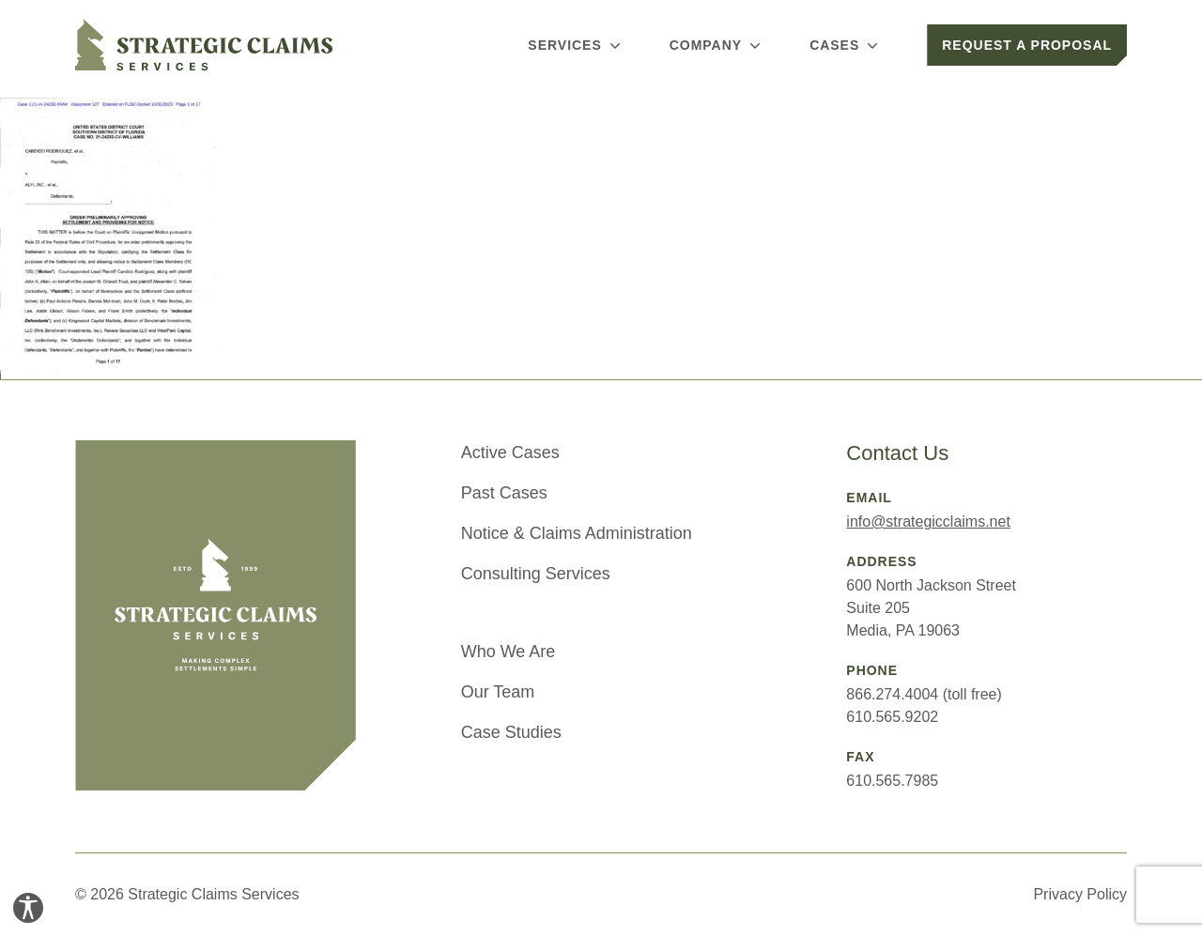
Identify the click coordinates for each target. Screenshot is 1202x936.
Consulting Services (535, 573)
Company (717, 45)
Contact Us (897, 453)
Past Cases (504, 492)
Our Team (498, 692)
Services (576, 45)
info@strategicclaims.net (928, 521)
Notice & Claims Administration (576, 533)
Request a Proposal (1027, 45)
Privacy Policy (1080, 894)
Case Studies (511, 732)
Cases (845, 45)
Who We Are (508, 651)
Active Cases (510, 452)
